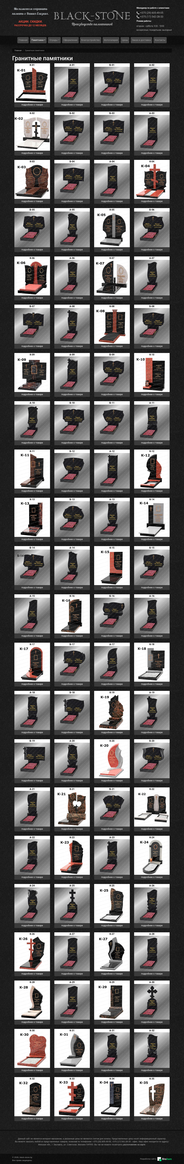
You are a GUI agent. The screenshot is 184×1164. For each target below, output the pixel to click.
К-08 (112, 306)
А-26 (151, 885)
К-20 (112, 740)
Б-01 (111, 65)
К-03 (32, 161)
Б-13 (72, 499)
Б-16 (111, 596)
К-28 (32, 982)
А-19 (151, 692)
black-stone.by (92, 15)
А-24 (32, 885)
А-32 (151, 1030)
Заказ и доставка (141, 40)
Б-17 (72, 644)
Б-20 (151, 740)
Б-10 (72, 402)
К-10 (151, 354)
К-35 (151, 1078)
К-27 (112, 934)
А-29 (72, 982)
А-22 (32, 837)
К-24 (151, 837)
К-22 (151, 789)
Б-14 (32, 547)
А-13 (111, 499)
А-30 (151, 982)
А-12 (111, 451)
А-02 (151, 65)
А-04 (111, 161)
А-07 (151, 258)
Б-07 (32, 306)
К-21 (72, 789)
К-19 (112, 692)
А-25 (72, 885)
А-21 (32, 789)
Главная (23, 40)
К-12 (151, 451)
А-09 (72, 354)
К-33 (72, 1078)
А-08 (72, 306)
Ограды (53, 40)
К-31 (72, 1030)
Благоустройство (90, 40)
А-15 (32, 596)
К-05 (112, 209)
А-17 (111, 644)
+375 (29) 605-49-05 (151, 12)
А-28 (151, 934)
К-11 (32, 451)
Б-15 (151, 547)
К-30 (32, 1030)
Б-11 (111, 402)
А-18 (32, 692)
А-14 (72, 547)
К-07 (112, 258)
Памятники (37, 40)
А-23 (111, 837)
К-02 (32, 113)
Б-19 (32, 740)
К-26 (32, 934)
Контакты (160, 40)
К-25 (112, 885)
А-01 (72, 65)
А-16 (151, 596)
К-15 (112, 547)
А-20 (72, 740)
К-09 (32, 354)
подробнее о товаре (32, 104)
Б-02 (72, 113)
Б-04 (72, 161)
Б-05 (32, 209)
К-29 (112, 982)
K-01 (32, 65)
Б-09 (111, 354)
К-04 (151, 161)
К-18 (151, 644)
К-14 (151, 499)
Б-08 (151, 306)
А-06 (72, 258)
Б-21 (111, 789)
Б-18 (72, 692)
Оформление (70, 40)
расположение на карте (134, 1145)
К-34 (112, 1078)
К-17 (32, 644)
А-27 (72, 934)
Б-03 (111, 113)
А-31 (111, 1030)
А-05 (72, 209)
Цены (125, 40)
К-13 (32, 499)
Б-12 (72, 451)
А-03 (151, 113)
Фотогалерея (111, 40)
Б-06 (151, 209)
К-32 (32, 1078)
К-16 (72, 596)
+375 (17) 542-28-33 (151, 16)
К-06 (32, 258)
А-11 (151, 402)
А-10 (32, 402)
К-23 (72, 837)
